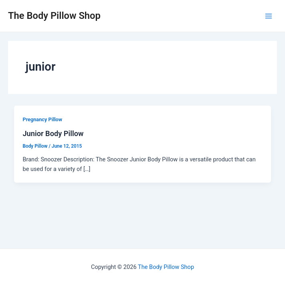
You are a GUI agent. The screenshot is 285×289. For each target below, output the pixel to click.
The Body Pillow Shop (54, 15)
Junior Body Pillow (52, 133)
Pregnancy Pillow (42, 119)
